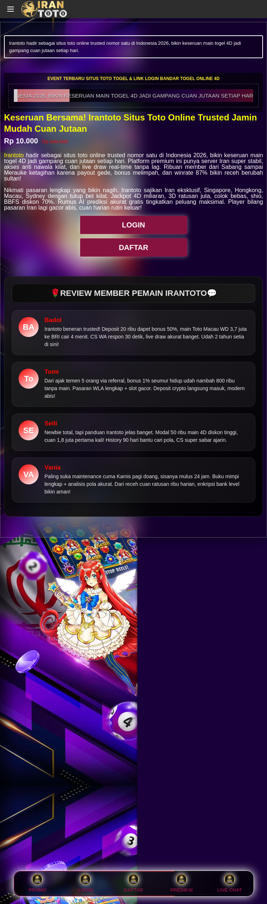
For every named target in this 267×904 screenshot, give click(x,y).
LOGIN (133, 225)
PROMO (37, 883)
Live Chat (229, 883)
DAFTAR (133, 247)
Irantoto (14, 155)
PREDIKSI (181, 883)
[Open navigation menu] (10, 9)
